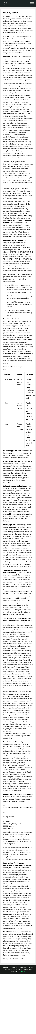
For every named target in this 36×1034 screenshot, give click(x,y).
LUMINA (23, 971)
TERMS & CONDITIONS (11, 967)
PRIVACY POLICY (27, 967)
